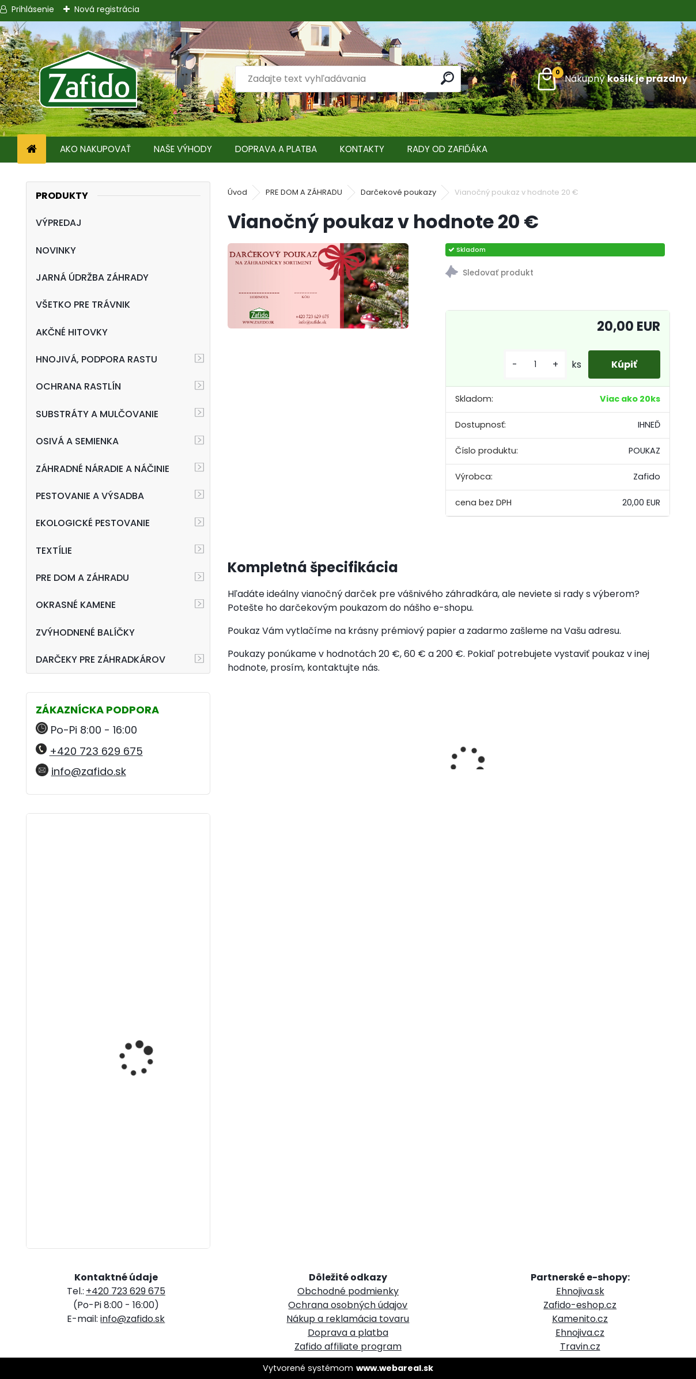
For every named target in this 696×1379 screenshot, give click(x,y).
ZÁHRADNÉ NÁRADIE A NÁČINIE (102, 468)
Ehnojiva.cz (579, 1332)
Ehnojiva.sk (580, 1291)
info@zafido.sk (88, 771)
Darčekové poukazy (398, 192)
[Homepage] (31, 150)
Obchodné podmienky (348, 1291)
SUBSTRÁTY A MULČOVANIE (97, 414)
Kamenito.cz (580, 1318)
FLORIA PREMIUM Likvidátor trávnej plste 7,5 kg (148, 1173)
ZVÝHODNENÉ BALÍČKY (85, 632)
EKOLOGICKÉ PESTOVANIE (93, 523)
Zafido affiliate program (348, 1346)
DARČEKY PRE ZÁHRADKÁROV (100, 659)
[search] (447, 78)
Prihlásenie (33, 9)
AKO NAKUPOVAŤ (95, 149)
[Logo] (88, 79)
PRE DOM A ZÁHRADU (82, 577)
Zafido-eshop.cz (579, 1305)
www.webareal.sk (394, 1368)
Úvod (237, 192)
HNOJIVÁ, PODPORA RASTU (96, 359)
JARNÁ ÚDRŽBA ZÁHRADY (92, 277)
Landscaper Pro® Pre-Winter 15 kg (145, 873)
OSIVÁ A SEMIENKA (77, 441)
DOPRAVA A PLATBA (276, 149)
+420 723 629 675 (96, 751)
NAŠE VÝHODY (183, 149)
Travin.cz (580, 1346)
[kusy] (535, 364)
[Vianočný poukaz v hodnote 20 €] (318, 285)
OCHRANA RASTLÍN (78, 386)
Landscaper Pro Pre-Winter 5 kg (143, 1007)
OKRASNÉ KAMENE (76, 604)
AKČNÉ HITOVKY (72, 332)
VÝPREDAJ (59, 222)
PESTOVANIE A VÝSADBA (90, 496)
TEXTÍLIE (54, 550)
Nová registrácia (106, 9)
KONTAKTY (362, 149)
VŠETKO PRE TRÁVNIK (83, 304)
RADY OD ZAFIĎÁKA (447, 149)
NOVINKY (56, 250)
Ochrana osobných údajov (347, 1305)
